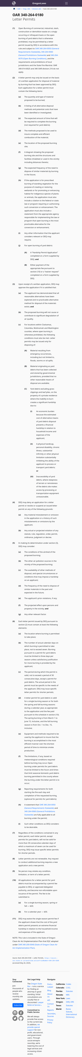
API (48, 1000)
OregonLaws (39, 3)
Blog (49, 990)
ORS (72, 1002)
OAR (18, 9)
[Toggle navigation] (66, 3)
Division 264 (36, 9)
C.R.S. (68, 987)
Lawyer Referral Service (35, 1003)
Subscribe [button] (18, 1005)
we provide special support (33, 1027)
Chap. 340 (26, 9)
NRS (67, 995)
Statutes (69, 991)
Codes (68, 984)
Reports (50, 1010)
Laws (68, 998)
